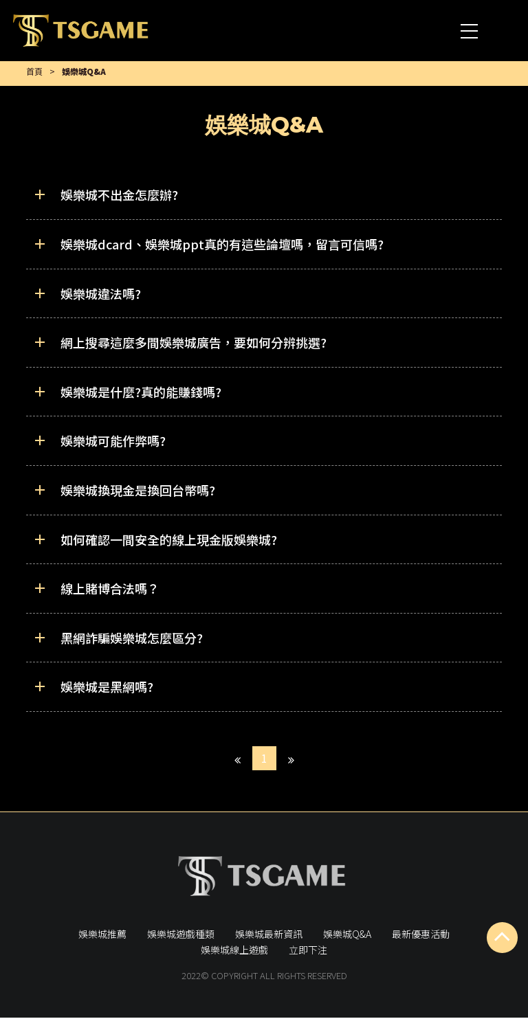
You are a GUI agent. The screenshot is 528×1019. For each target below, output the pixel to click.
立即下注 (308, 951)
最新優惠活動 (421, 934)
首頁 (34, 72)
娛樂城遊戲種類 (180, 934)
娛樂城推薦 (102, 934)
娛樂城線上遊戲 (234, 951)
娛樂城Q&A (347, 934)
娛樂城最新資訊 (268, 934)
